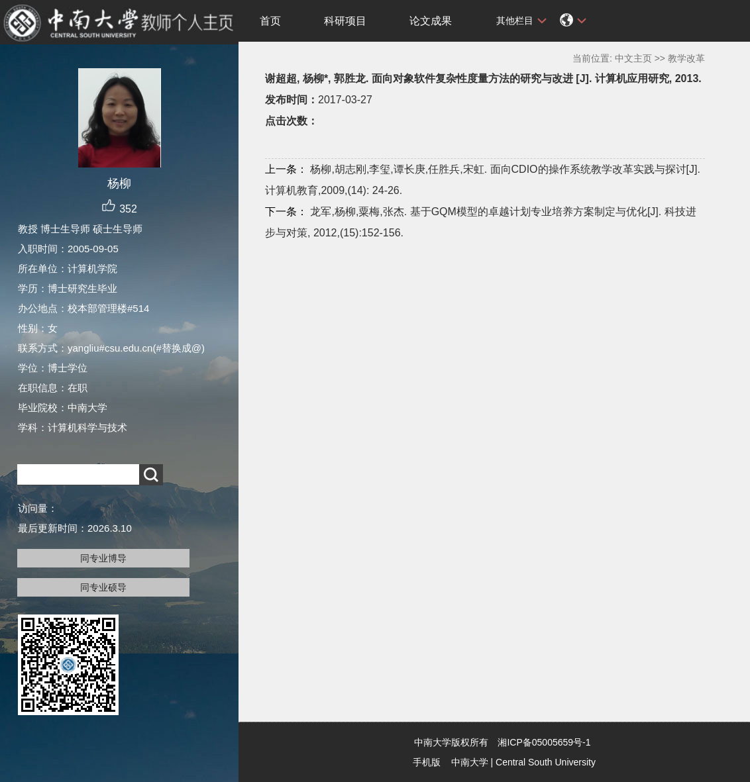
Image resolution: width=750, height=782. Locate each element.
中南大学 (469, 762)
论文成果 (430, 20)
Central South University (546, 762)
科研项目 (345, 20)
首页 (270, 20)
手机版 (427, 762)
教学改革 (686, 58)
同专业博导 (103, 558)
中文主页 (633, 58)
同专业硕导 (103, 587)
